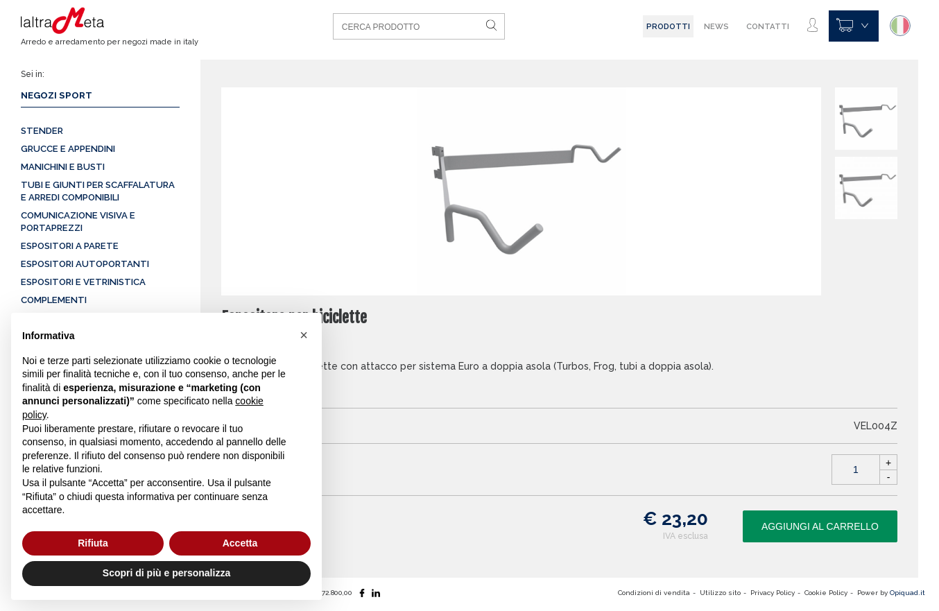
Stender (42, 131)
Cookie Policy (825, 592)
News (716, 26)
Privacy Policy (772, 592)
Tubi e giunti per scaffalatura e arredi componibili (98, 191)
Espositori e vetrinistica (83, 282)
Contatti (767, 26)
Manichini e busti (63, 167)
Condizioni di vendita (654, 592)
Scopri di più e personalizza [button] (166, 572)
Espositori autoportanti (85, 264)
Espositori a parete (70, 246)
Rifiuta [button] (93, 543)
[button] (304, 335)
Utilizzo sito (720, 592)
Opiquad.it (907, 592)
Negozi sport (56, 95)
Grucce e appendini (68, 149)
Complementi (54, 300)
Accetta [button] (240, 543)
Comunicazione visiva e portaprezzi (78, 221)
